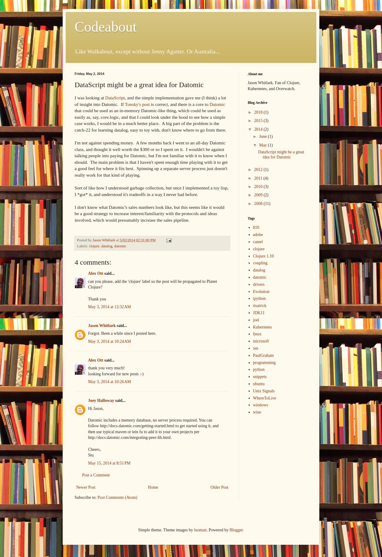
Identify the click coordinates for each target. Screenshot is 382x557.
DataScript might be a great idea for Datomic (281, 154)
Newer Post (86, 487)
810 (256, 227)
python (259, 369)
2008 (259, 203)
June (263, 136)
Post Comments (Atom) (117, 497)
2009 (259, 195)
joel (256, 320)
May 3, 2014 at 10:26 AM (109, 381)
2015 (259, 120)
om (255, 348)
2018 (259, 112)
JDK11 (259, 313)
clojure (94, 246)
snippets (260, 376)
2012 (259, 169)
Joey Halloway (101, 400)
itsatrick (260, 305)
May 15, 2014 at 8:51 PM (109, 463)
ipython (259, 298)
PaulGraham (263, 355)
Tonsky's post (137, 104)
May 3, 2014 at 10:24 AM (109, 341)
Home (153, 487)
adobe (258, 234)
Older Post (220, 487)
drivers (259, 284)
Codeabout (106, 27)
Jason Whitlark (102, 325)
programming (264, 362)
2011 (259, 178)
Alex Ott (95, 273)
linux (257, 334)
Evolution (261, 291)
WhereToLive (264, 398)
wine (257, 412)
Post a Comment (96, 475)
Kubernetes (262, 327)
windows (260, 405)
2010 (259, 186)
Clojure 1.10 (263, 256)
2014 (259, 129)
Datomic (217, 104)
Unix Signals (264, 391)
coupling (260, 263)
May (263, 145)
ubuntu (259, 384)
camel (258, 242)
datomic (120, 246)
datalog (106, 246)
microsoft (261, 341)
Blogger (236, 530)
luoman (200, 530)
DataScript (115, 97)
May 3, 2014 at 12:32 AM (109, 307)
